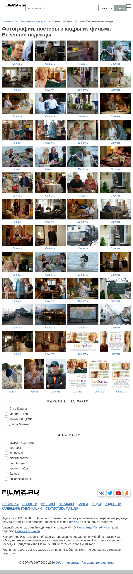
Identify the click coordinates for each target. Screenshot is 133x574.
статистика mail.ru (61, 508)
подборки (113, 504)
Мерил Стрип (18, 413)
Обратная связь (67, 562)
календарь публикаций (22, 508)
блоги (83, 504)
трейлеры (10, 504)
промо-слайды (19, 468)
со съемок (16, 452)
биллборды (17, 463)
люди (96, 504)
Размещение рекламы (97, 562)
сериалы (66, 504)
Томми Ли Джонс (20, 419)
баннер (14, 473)
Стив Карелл (18, 408)
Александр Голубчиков (93, 527)
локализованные (20, 478)
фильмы (48, 504)
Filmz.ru (73, 521)
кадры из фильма (21, 442)
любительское (19, 458)
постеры (15, 447)
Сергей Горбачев (27, 531)
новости (29, 504)
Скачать (17, 63)
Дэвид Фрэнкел (19, 424)
